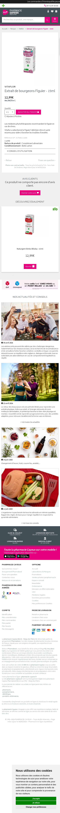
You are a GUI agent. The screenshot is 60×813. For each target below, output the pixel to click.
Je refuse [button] (36, 803)
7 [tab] (35, 275)
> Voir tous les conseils (30, 523)
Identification (7, 615)
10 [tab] (47, 275)
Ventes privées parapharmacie (44, 578)
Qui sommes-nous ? (10, 569)
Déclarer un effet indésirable (43, 589)
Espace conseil (38, 581)
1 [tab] (13, 275)
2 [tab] (17, 275)
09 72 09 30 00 (45, 540)
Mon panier (6, 623)
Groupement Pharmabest (12, 572)
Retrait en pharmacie (40, 615)
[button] (10, 112)
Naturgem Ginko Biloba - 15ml (30, 249)
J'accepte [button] (36, 799)
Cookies (35, 601)
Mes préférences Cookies (42, 604)
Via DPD (15, 540)
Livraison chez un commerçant (44, 620)
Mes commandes (9, 620)
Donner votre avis (30, 193)
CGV (33, 592)
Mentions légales (38, 595)
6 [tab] (32, 275)
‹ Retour (8, 160)
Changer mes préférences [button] (36, 807)
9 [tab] (43, 275)
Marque (13, 29)
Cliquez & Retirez (15, 531)
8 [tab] (39, 275)
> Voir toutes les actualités (30, 422)
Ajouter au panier (28, 112)
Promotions (36, 575)
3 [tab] (20, 275)
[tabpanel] (30, 239)
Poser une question (9, 575)
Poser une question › (46, 160)
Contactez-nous (8, 578)
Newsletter (36, 583)
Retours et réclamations (11, 581)
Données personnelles (41, 598)
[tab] (30, 151)
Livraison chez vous (40, 618)
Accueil (4, 29)
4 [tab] (24, 275)
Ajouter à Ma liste (13, 116)
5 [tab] (28, 275)
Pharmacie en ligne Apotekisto (40, 721)
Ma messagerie (8, 629)
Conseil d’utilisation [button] (19, 151)
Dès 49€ (45, 531)
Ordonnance (37, 586)
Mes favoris (6, 626)
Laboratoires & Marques (41, 572)
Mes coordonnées (9, 618)
